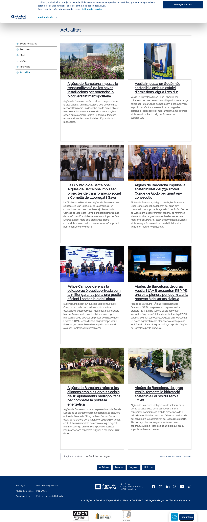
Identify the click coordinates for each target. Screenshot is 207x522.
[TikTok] (189, 486)
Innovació (25, 66)
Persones (25, 49)
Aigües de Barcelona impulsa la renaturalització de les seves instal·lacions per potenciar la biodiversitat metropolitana (92, 90)
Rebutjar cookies (183, 26)
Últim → (148, 467)
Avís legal (20, 485)
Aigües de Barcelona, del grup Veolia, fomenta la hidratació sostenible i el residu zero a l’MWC (159, 394)
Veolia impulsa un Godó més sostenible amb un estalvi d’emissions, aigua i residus (157, 88)
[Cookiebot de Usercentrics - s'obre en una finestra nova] (18, 39)
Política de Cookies (24, 491)
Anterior (119, 467)
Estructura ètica (23, 496)
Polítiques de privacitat (47, 485)
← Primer (104, 467)
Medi (22, 55)
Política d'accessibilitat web (49, 496)
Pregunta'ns (187, 517)
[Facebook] (153, 486)
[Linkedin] (167, 486)
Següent (133, 467)
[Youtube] (182, 486)
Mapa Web (41, 491)
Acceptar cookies (183, 7)
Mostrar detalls (45, 39)
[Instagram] (174, 486)
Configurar (183, 17)
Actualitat (25, 72)
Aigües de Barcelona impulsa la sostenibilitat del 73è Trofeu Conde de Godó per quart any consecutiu (160, 191)
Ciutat (23, 61)
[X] (161, 486)
